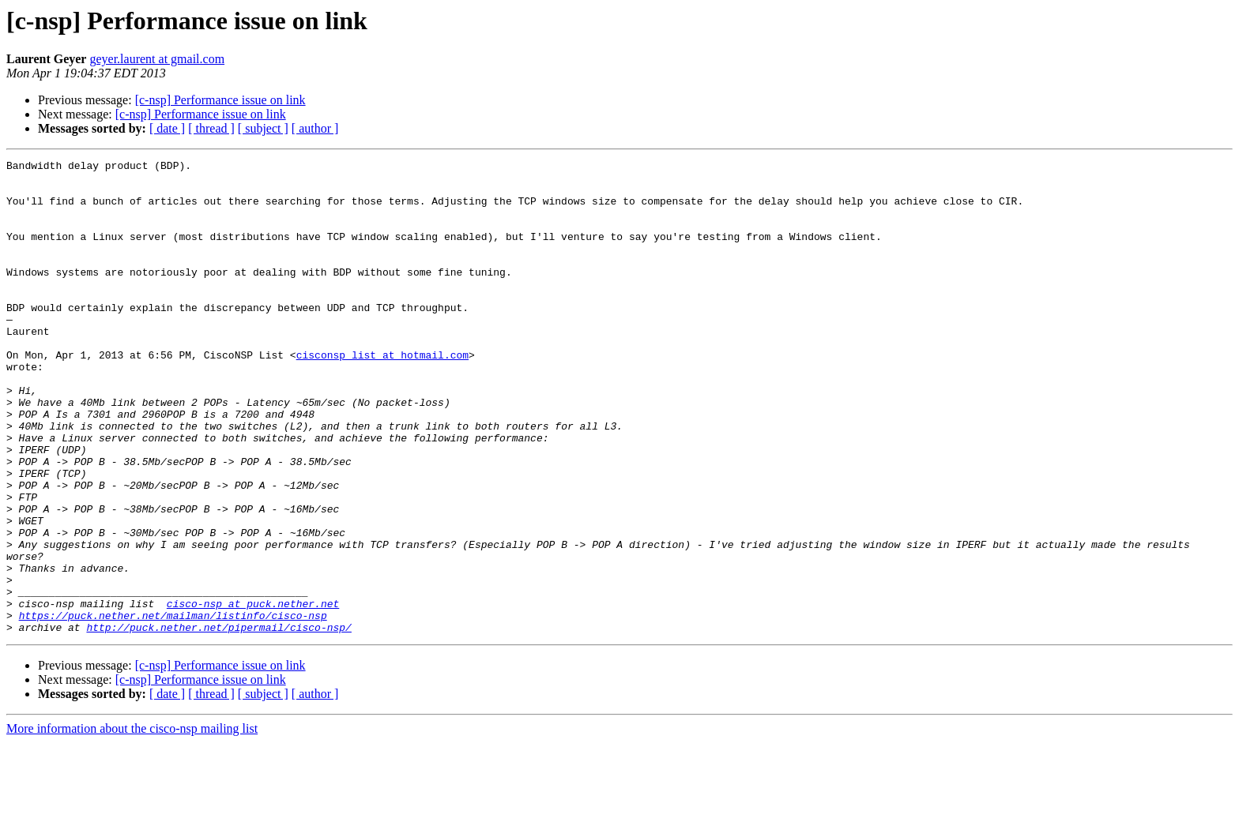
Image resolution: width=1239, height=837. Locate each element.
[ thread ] (211, 128)
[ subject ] (263, 128)
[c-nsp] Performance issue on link (220, 100)
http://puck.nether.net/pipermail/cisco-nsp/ (218, 722)
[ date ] (167, 128)
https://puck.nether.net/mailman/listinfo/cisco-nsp (173, 707)
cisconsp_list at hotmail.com (382, 395)
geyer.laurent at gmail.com (156, 59)
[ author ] (315, 128)
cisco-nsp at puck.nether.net (253, 693)
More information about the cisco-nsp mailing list (132, 823)
